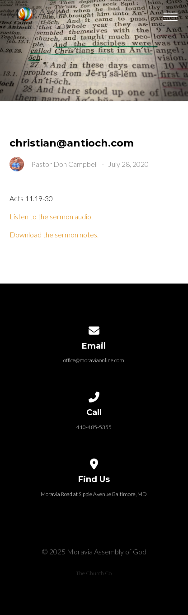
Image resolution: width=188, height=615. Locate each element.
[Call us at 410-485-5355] (94, 395)
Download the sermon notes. (54, 234)
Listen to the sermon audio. (51, 216)
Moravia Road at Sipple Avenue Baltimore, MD (94, 494)
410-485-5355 (94, 427)
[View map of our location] (94, 462)
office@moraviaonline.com (93, 360)
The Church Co (94, 573)
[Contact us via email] (94, 329)
